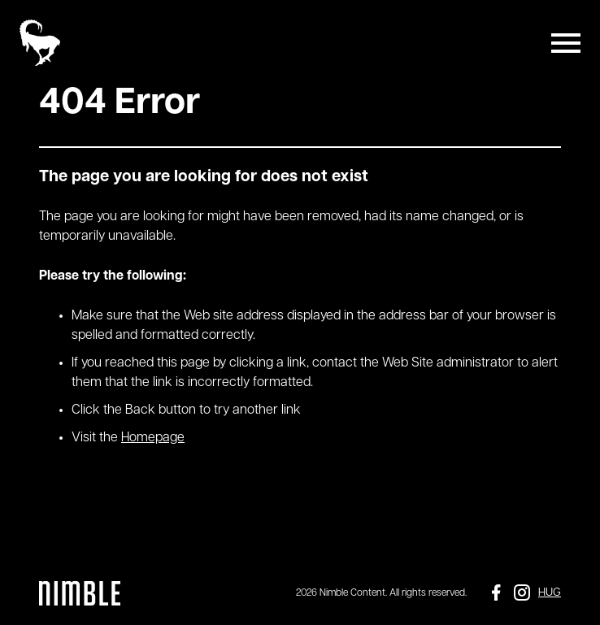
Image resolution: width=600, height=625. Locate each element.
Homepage (153, 438)
